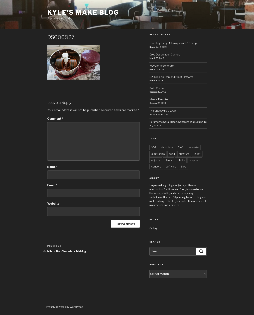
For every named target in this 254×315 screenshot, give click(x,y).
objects (155, 160)
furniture (184, 153)
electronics (158, 153)
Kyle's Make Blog (83, 12)
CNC (180, 147)
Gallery (153, 228)
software (171, 166)
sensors (156, 166)
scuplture (194, 160)
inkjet (197, 153)
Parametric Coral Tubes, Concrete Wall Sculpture (178, 121)
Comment (55, 118)
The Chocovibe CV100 (162, 110)
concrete (193, 147)
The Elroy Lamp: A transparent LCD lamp (173, 43)
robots (181, 160)
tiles (183, 166)
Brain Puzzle (156, 88)
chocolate (167, 147)
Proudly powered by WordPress (64, 306)
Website (53, 203)
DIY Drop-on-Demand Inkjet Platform (171, 76)
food (172, 153)
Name (52, 167)
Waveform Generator (162, 65)
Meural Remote (158, 99)
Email (52, 185)
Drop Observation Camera (164, 54)
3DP (153, 147)
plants (168, 160)
